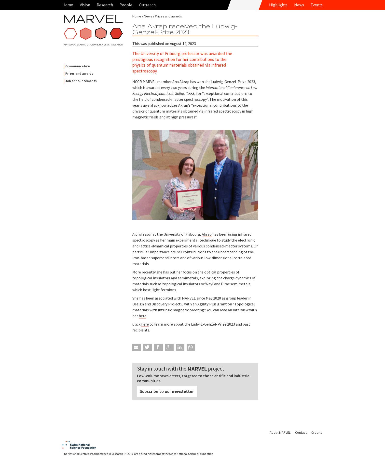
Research (105, 5)
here (142, 315)
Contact (301, 432)
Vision (85, 5)
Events (317, 5)
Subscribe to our (167, 391)
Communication (77, 66)
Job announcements (81, 81)
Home (67, 5)
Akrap (207, 234)
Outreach (147, 5)
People (126, 5)
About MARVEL (280, 432)
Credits (316, 432)
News (299, 5)
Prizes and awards (79, 73)
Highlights (278, 5)
